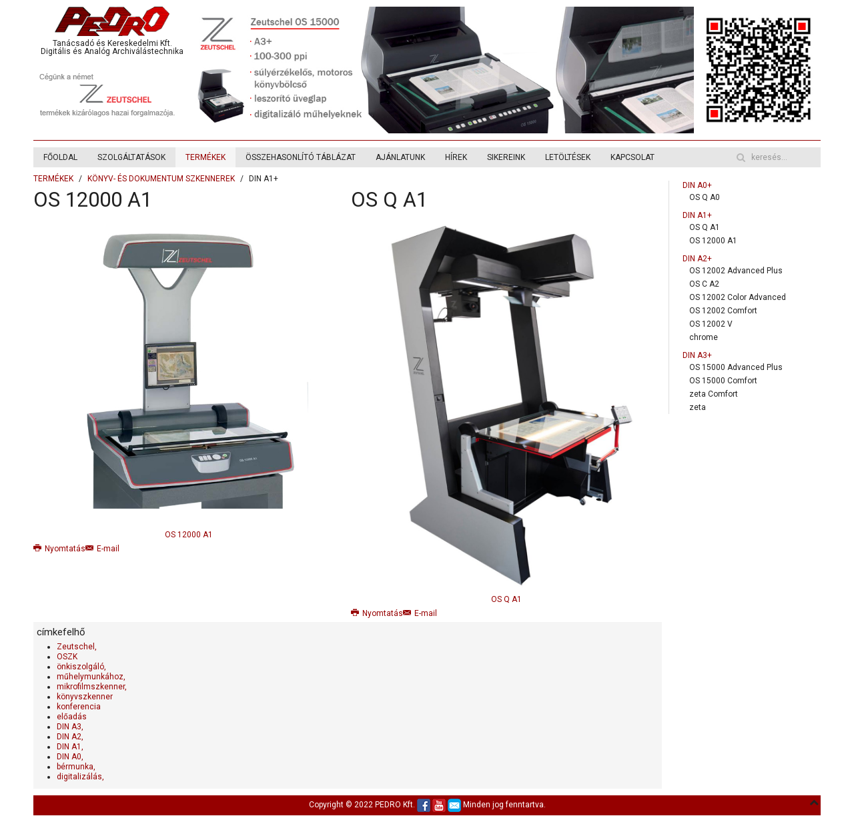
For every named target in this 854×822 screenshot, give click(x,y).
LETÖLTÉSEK (567, 157)
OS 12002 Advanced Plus (736, 270)
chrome (703, 337)
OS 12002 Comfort (723, 310)
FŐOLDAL (60, 157)
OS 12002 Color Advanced (737, 297)
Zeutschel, (77, 646)
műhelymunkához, (91, 676)
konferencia (79, 706)
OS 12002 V (711, 324)
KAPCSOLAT (632, 157)
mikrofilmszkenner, (92, 686)
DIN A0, (70, 756)
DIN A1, (70, 746)
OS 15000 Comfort (723, 380)
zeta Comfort (713, 394)
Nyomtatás (59, 548)
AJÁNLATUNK (400, 157)
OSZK (67, 656)
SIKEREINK (506, 157)
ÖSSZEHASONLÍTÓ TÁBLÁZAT (301, 157)
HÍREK (456, 157)
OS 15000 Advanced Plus (736, 367)
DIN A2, (70, 736)
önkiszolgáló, (81, 666)
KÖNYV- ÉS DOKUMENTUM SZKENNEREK (161, 178)
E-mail (102, 548)
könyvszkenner (85, 696)
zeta (697, 407)
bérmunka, (76, 766)
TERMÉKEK (205, 157)
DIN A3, (70, 726)
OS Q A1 (389, 199)
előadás (72, 716)
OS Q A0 (704, 197)
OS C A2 (704, 284)
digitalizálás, (80, 776)
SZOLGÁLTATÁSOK (131, 157)
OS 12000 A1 (92, 199)
